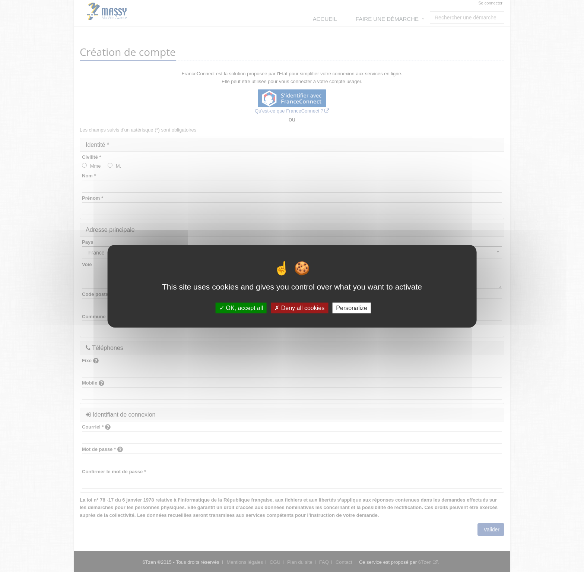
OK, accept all (241, 307)
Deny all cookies (299, 307)
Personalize (351, 307)
